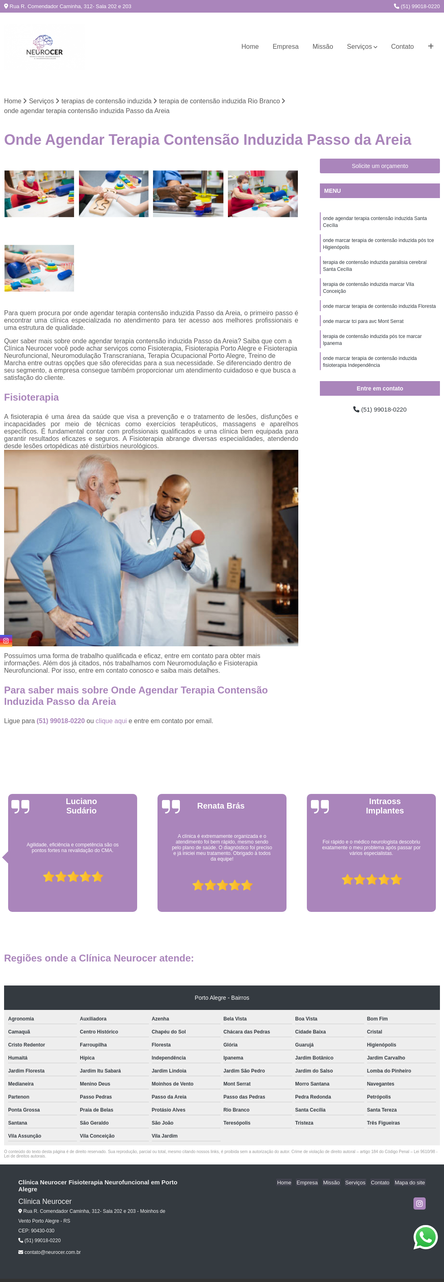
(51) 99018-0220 (417, 6)
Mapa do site (410, 1183)
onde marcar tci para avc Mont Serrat (363, 325)
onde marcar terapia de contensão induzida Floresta (379, 310)
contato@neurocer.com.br (49, 1253)
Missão (323, 46)
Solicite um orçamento (380, 166)
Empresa (286, 46)
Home (250, 46)
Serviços (359, 46)
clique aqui (111, 721)
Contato (402, 46)
